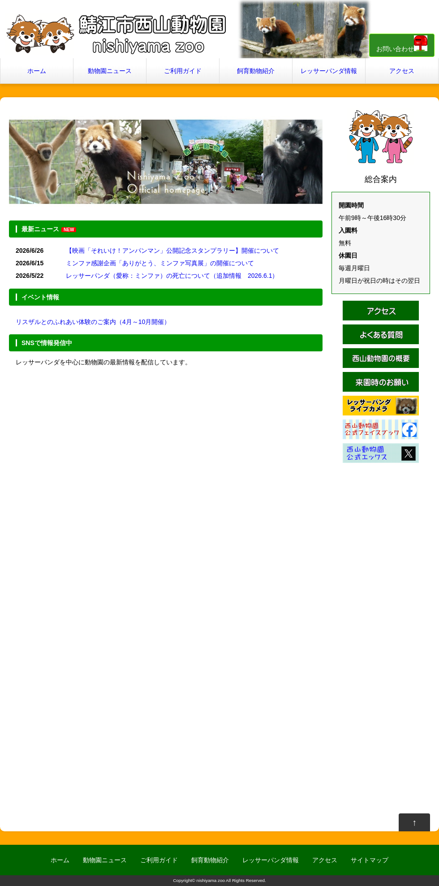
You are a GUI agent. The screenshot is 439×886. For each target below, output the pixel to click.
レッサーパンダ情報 (329, 70)
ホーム (36, 70)
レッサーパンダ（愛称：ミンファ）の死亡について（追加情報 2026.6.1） (172, 275)
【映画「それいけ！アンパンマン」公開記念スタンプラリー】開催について (172, 250)
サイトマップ (369, 860)
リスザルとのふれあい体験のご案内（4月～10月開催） (93, 321)
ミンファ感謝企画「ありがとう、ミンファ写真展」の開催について (160, 263)
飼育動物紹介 (256, 70)
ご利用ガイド (183, 70)
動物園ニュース (110, 70)
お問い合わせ (401, 43)
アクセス (401, 70)
